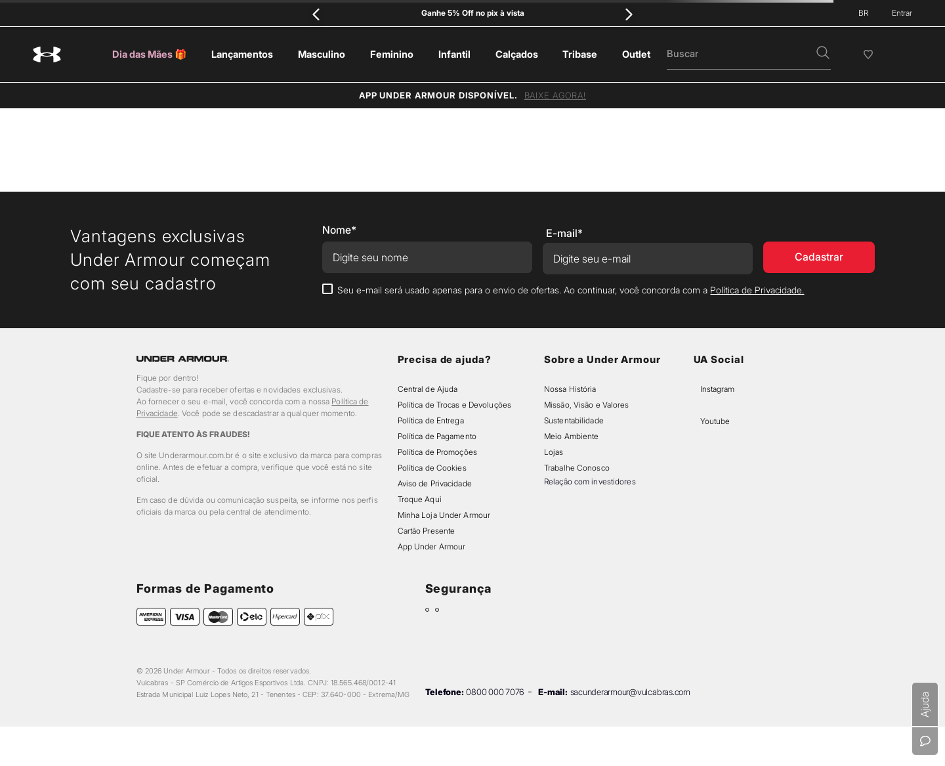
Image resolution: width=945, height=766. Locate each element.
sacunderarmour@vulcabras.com (630, 692)
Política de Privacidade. (757, 289)
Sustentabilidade (574, 420)
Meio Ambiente (571, 436)
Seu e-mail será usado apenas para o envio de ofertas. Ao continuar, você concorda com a (570, 289)
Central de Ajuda (428, 389)
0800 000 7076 (495, 692)
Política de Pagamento (437, 436)
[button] (823, 54)
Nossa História (570, 389)
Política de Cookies (432, 468)
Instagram (717, 389)
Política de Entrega (431, 420)
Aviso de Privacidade (435, 483)
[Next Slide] (628, 14)
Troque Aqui (420, 499)
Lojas (554, 452)
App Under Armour (432, 546)
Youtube (715, 421)
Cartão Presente (426, 531)
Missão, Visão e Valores (586, 405)
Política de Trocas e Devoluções (454, 405)
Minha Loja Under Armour (444, 515)
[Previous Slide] (316, 14)
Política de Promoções (437, 452)
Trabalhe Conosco (577, 468)
